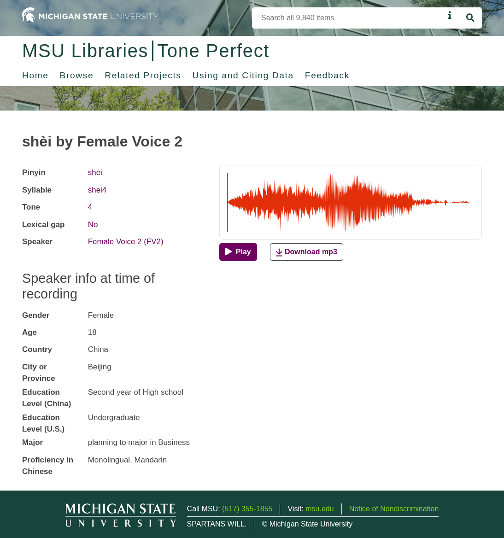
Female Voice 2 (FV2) (126, 241)
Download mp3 (306, 252)
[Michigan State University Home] (90, 14)
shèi (95, 172)
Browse (77, 75)
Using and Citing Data (243, 75)
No (93, 224)
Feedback (327, 75)
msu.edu (319, 509)
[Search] (348, 18)
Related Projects (143, 75)
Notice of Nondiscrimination (394, 509)
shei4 (97, 190)
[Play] (238, 252)
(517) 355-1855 (247, 509)
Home (35, 75)
